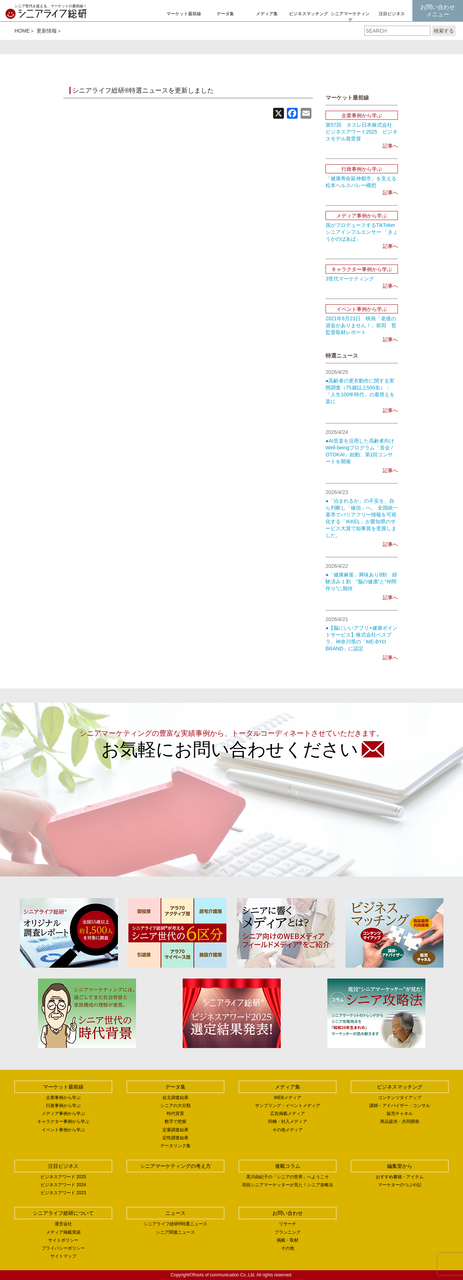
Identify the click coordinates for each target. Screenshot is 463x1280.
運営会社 (63, 1223)
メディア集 (267, 13)
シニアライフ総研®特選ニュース (176, 1223)
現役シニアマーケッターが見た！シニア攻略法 (287, 1184)
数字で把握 (175, 1121)
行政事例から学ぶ (63, 1105)
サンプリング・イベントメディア (287, 1105)
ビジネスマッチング (308, 13)
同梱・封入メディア (287, 1121)
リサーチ (287, 1223)
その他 (287, 1248)
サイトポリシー (63, 1240)
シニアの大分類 (175, 1105)
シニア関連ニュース (175, 1232)
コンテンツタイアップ (399, 1097)
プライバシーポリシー (63, 1248)
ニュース (175, 1213)
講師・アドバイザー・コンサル (399, 1105)
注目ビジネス (392, 13)
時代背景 (175, 1113)
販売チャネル (400, 1113)
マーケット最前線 (183, 13)
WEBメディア (287, 1097)
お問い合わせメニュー (437, 10)
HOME (22, 31)
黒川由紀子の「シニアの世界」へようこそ (287, 1176)
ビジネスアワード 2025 (63, 1176)
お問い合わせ (287, 1213)
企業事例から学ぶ (63, 1097)
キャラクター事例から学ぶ (63, 1121)
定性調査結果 (175, 1137)
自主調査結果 (175, 1097)
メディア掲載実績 (63, 1232)
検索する (444, 31)
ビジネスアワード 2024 (63, 1184)
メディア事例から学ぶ (63, 1113)
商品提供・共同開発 (399, 1121)
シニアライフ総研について (63, 1213)
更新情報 (47, 31)
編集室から (399, 1166)
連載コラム (287, 1166)
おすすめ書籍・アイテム (400, 1176)
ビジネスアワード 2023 (63, 1192)
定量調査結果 (175, 1129)
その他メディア (287, 1129)
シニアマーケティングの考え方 (350, 20)
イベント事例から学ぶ (63, 1129)
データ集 (225, 13)
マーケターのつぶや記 (399, 1184)
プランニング (288, 1232)
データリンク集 (175, 1145)
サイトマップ (63, 1256)
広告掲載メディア (287, 1113)
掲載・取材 (287, 1240)
